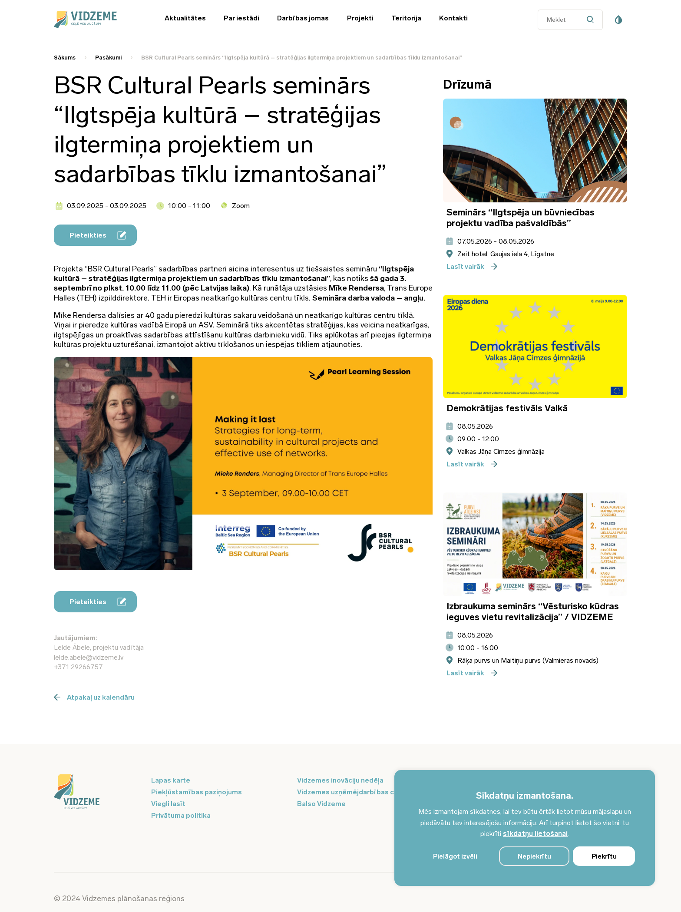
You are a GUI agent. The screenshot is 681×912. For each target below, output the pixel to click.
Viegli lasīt (168, 804)
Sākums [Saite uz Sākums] (65, 57)
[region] (524, 828)
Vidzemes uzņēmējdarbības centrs (354, 792)
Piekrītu (604, 856)
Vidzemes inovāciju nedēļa (340, 780)
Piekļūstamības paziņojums (196, 792)
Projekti (360, 18)
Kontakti (453, 18)
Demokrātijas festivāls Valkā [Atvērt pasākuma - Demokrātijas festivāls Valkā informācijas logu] (507, 408)
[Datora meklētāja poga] (592, 20)
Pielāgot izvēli (455, 856)
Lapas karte (170, 780)
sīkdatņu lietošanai (535, 833)
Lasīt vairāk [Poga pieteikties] (471, 266)
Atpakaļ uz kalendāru (94, 697)
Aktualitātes (185, 18)
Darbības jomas (303, 18)
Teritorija (406, 18)
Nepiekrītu (534, 856)
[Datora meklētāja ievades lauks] (570, 20)
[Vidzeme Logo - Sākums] (97, 19)
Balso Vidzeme (321, 804)
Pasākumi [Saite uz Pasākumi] (108, 57)
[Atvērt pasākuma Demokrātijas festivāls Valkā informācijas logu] (535, 347)
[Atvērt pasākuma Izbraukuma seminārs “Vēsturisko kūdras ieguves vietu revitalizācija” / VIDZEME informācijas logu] (535, 544)
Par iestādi (241, 18)
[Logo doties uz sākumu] (97, 792)
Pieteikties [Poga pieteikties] (97, 235)
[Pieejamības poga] (618, 19)
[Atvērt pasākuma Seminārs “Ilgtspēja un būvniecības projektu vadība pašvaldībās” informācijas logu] (535, 150)
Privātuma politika (181, 815)
